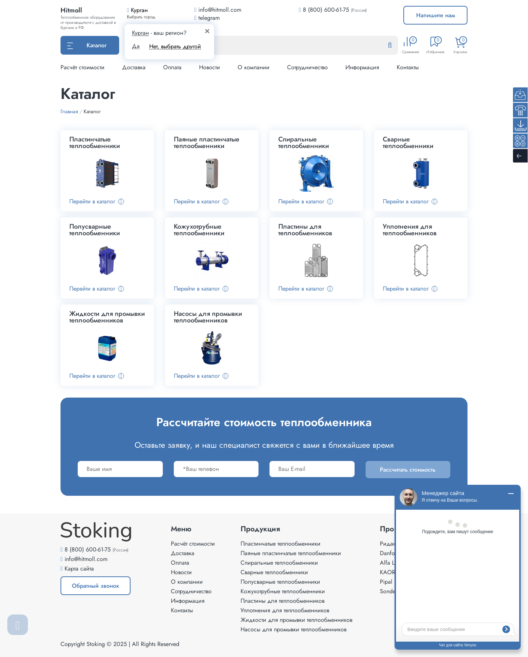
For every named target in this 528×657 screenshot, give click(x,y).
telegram (207, 18)
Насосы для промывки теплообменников (293, 629)
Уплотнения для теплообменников (285, 610)
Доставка (134, 67)
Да (136, 46)
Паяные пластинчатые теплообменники (291, 553)
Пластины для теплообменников (282, 601)
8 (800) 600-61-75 (326, 9)
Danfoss (389, 553)
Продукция (260, 529)
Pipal (386, 581)
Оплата (172, 67)
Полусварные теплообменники (280, 581)
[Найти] (395, 45)
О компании (254, 67)
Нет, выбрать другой (175, 46)
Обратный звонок (95, 586)
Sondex (389, 591)
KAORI (388, 572)
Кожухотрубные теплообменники (283, 591)
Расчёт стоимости (82, 67)
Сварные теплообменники (274, 572)
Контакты (408, 67)
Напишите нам (435, 15)
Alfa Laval (392, 562)
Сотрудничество (307, 67)
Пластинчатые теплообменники (280, 543)
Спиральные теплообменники (279, 562)
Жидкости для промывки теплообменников (296, 620)
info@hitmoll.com (86, 559)
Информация (362, 67)
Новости (209, 67)
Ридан (388, 543)
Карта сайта (79, 568)
